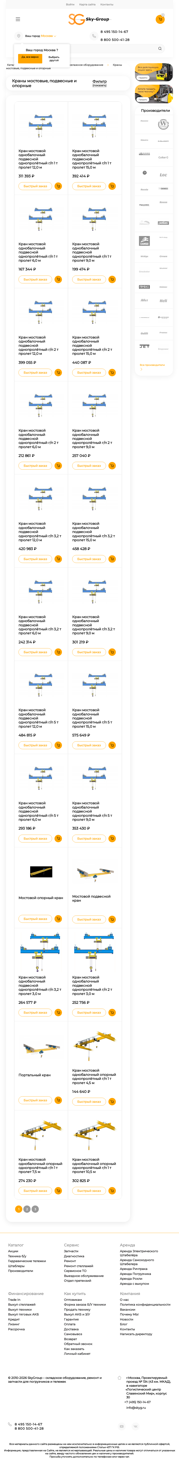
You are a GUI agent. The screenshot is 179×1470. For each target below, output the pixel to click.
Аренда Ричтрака (133, 1269)
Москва (48, 36)
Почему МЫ (129, 1314)
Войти (70, 4)
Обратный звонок (78, 1344)
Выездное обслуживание (84, 1276)
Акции (13, 1251)
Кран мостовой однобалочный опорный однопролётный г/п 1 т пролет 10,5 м (94, 1166)
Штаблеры (16, 1266)
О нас (124, 1300)
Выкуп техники (20, 1309)
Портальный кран (34, 1075)
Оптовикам (73, 1300)
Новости (126, 1319)
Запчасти (71, 1251)
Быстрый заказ (35, 186)
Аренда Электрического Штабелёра (139, 1253)
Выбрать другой (53, 59)
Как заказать (74, 1349)
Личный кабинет (77, 1354)
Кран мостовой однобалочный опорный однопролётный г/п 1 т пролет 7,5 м (40, 1166)
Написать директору (136, 1334)
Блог (123, 1324)
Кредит (14, 1319)
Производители (20, 1271)
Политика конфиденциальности (145, 1304)
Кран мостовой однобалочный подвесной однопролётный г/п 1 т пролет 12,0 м (38, 159)
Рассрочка (16, 1329)
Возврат (70, 1339)
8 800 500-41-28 (115, 40)
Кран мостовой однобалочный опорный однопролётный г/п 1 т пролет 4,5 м (94, 1076)
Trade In (14, 1300)
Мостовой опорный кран (41, 898)
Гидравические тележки (27, 1261)
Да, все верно (30, 56)
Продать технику (77, 1309)
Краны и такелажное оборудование (78, 64)
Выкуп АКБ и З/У (77, 1314)
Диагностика (74, 1256)
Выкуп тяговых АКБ (23, 1314)
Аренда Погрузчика (135, 1274)
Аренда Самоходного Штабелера (137, 1262)
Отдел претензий (77, 1281)
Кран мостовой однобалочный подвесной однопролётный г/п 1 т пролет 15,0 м (91, 159)
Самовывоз (73, 1334)
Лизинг (14, 1324)
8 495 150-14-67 (114, 32)
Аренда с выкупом (134, 1284)
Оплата (69, 1324)
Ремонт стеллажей (78, 1266)
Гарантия (71, 1319)
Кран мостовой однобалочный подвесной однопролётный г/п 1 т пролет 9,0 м (91, 252)
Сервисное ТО (75, 1271)
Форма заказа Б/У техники (85, 1304)
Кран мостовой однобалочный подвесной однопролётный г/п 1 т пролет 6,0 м (38, 252)
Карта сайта (87, 4)
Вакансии (127, 1309)
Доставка (71, 1329)
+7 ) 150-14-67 (137, 1402)
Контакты (106, 4)
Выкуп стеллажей (21, 1304)
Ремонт (70, 1261)
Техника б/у (17, 1256)
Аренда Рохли (131, 1279)
